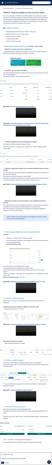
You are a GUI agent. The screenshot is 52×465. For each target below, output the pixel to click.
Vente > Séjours (10, 362)
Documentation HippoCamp (11, 2)
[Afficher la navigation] (49, 462)
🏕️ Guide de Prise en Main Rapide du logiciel (23, 8)
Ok (2, 462)
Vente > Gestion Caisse (17, 416)
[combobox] (41, 2)
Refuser (7, 462)
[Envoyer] (33, 3)
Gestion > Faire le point (36, 46)
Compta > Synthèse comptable (25, 238)
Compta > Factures (11, 300)
